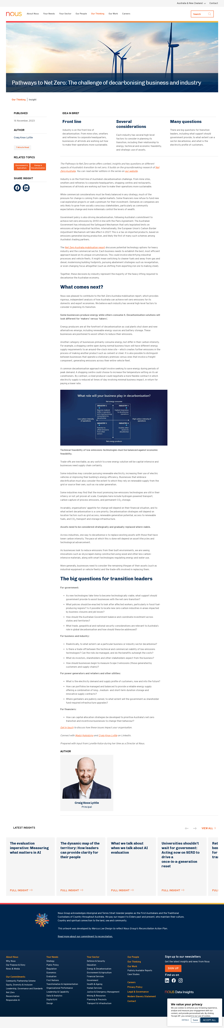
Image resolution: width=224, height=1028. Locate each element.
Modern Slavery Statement (141, 996)
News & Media (13, 969)
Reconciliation (12, 996)
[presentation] (186, 828)
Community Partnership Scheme (21, 981)
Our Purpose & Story (15, 965)
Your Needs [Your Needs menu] (49, 14)
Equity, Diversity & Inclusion (19, 985)
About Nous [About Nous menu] (33, 14)
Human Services (94, 988)
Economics (51, 972)
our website (131, 171)
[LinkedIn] (26, 187)
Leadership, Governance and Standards (24, 988)
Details (185, 1020)
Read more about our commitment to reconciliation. (85, 936)
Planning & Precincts (97, 999)
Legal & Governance (138, 992)
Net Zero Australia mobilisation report (85, 247)
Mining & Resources (96, 996)
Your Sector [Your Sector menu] (65, 14)
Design (49, 1003)
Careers (131, 982)
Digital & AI (51, 999)
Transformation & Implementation (62, 984)
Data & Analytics (54, 996)
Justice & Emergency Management (103, 992)
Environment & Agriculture (22, 166)
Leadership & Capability (57, 992)
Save (195, 1020)
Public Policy (52, 965)
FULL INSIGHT (19, 890)
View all (207, 828)
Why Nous (11, 961)
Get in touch (67, 727)
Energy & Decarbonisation (38, 166)
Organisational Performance (59, 988)
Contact (213, 3)
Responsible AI (13, 1000)
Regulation (51, 969)
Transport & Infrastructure (99, 1003)
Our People (81, 14)
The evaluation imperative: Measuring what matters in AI (29, 848)
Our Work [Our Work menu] (113, 14)
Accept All (209, 1020)
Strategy (50, 961)
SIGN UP (173, 968)
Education (91, 965)
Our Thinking (97, 14)
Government (92, 980)
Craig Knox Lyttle (23, 137)
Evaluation (51, 976)
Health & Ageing (94, 984)
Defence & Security (96, 961)
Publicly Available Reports (139, 970)
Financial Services (95, 976)
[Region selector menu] (191, 3)
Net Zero (10, 992)
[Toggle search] (202, 14)
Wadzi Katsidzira (84, 735)
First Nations (52, 980)
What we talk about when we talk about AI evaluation (129, 848)
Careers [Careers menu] (126, 14)
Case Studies (133, 974)
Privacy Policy (134, 987)
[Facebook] (17, 187)
